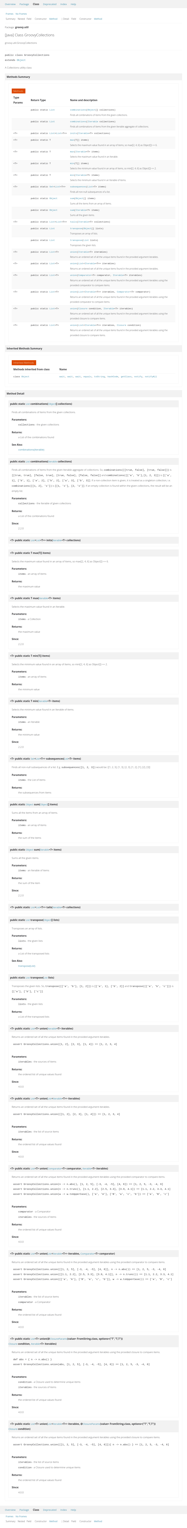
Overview (10, 4)
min (72, 163)
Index (63, 4)
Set (52, 186)
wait (62, 376)
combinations (78, 109)
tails (73, 221)
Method (53, 18)
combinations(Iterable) (31, 449)
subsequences (78, 186)
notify (138, 376)
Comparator (84, 275)
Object (21, 60)
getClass (126, 376)
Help (73, 4)
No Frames (21, 13)
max (72, 140)
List (52, 109)
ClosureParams (58, 1331)
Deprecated (50, 4)
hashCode (113, 376)
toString (99, 376)
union (73, 252)
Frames (9, 13)
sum (72, 198)
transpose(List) (26, 961)
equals (87, 376)
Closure (82, 308)
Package (24, 4)
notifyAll (151, 376)
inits (73, 133)
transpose (76, 228)
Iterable (92, 121)
